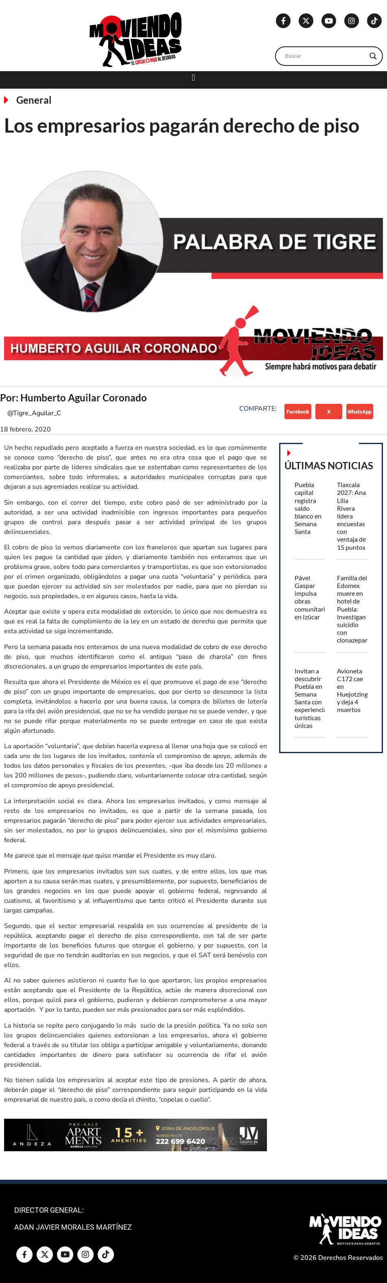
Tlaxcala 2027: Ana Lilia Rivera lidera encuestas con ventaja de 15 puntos (351, 516)
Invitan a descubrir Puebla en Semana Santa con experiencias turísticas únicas (312, 698)
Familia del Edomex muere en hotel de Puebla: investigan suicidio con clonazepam (353, 609)
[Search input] (325, 56)
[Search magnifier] (373, 56)
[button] (193, 78)
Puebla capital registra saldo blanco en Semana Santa (308, 508)
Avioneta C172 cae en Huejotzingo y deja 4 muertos (354, 690)
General (34, 100)
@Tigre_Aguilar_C (34, 413)
